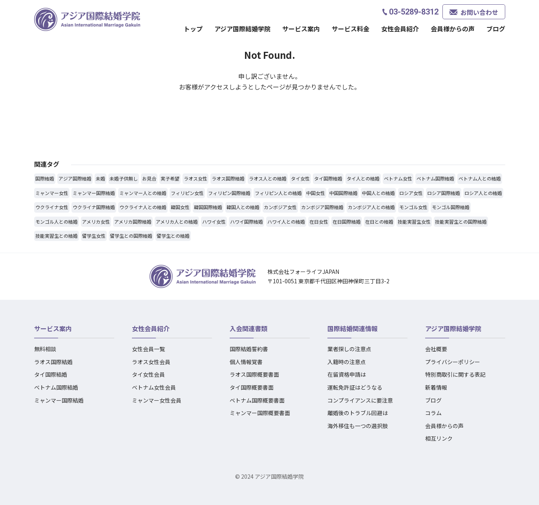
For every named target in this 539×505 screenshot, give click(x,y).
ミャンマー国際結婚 (59, 400)
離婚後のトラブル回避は (357, 413)
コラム (433, 413)
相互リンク (439, 438)
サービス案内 (301, 28)
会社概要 (436, 349)
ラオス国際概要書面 (254, 374)
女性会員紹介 (400, 28)
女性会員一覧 (148, 349)
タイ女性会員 (148, 374)
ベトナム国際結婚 (56, 387)
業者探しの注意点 (349, 349)
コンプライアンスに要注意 (360, 400)
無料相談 (45, 349)
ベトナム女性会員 (154, 387)
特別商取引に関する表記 (455, 374)
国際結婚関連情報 (352, 328)
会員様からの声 (453, 28)
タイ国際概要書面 (252, 387)
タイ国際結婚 (50, 374)
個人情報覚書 (246, 362)
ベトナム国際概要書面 (257, 400)
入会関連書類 (248, 328)
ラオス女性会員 (151, 362)
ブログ (495, 28)
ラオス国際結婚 (53, 362)
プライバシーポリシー (452, 362)
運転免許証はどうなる (354, 387)
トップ (193, 28)
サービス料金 (350, 28)
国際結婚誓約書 (249, 349)
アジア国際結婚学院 (242, 28)
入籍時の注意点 (346, 362)
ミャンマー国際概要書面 (260, 413)
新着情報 (436, 387)
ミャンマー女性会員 (156, 400)
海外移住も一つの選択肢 (357, 426)
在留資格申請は (346, 374)
